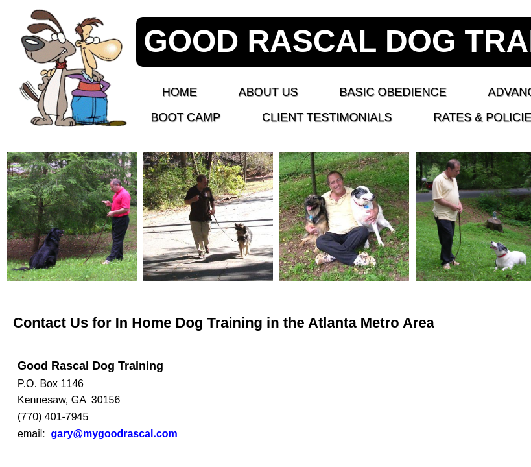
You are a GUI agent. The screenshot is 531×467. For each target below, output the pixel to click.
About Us (268, 92)
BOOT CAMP (185, 117)
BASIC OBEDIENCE (392, 92)
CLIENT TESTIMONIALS (327, 117)
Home (179, 92)
